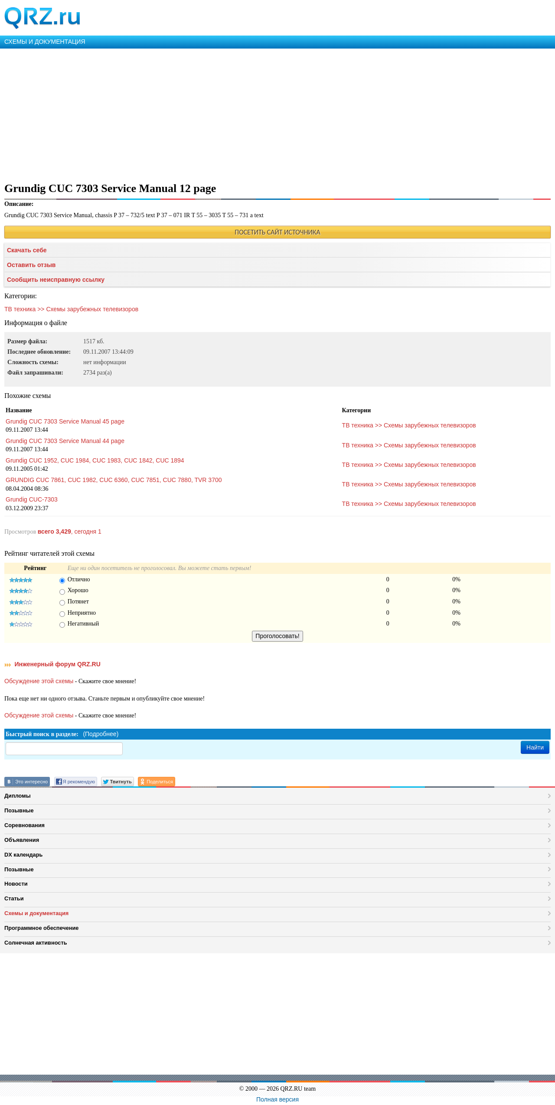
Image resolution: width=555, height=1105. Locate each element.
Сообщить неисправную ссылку (55, 279)
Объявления (21, 840)
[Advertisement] (260, 113)
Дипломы (17, 795)
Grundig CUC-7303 (32, 499)
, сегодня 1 (69, 531)
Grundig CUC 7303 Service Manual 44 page (65, 440)
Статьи (14, 898)
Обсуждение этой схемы (38, 681)
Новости (16, 883)
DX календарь (23, 854)
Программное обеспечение (41, 928)
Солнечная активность (35, 942)
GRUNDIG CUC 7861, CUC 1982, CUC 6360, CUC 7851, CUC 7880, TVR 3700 (114, 479)
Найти (535, 747)
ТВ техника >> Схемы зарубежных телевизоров (71, 309)
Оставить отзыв (31, 264)
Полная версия (277, 1099)
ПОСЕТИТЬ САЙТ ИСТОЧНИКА (277, 232)
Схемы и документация (36, 913)
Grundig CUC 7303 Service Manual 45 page (65, 421)
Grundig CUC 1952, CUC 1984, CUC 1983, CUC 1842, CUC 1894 (95, 460)
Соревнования (24, 825)
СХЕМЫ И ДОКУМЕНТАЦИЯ (44, 41)
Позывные (19, 810)
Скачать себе (27, 250)
